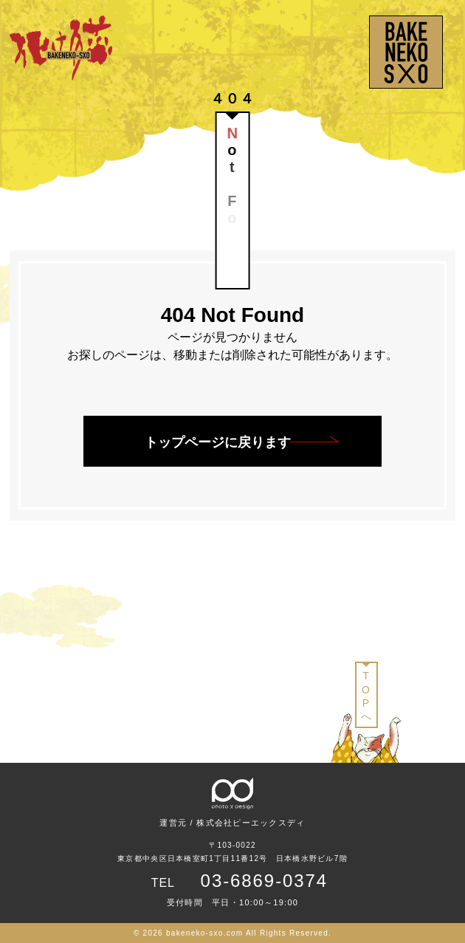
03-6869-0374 (264, 881)
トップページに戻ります (218, 442)
